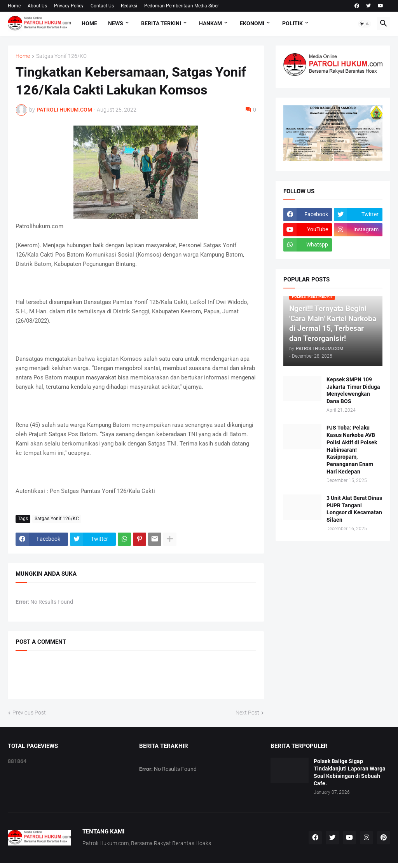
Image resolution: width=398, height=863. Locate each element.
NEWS (115, 23)
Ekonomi (252, 23)
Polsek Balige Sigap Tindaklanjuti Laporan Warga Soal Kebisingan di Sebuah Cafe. (350, 772)
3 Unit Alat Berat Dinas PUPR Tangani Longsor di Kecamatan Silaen (354, 509)
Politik (292, 23)
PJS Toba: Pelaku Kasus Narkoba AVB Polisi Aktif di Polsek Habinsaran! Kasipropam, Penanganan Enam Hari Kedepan (351, 450)
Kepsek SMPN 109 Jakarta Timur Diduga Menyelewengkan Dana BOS (353, 390)
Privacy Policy (69, 6)
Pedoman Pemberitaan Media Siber (181, 6)
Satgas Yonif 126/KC (61, 56)
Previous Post (29, 712)
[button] (364, 24)
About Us (37, 6)
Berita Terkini (161, 23)
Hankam (210, 23)
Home (14, 6)
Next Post (247, 712)
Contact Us (102, 6)
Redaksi (129, 6)
